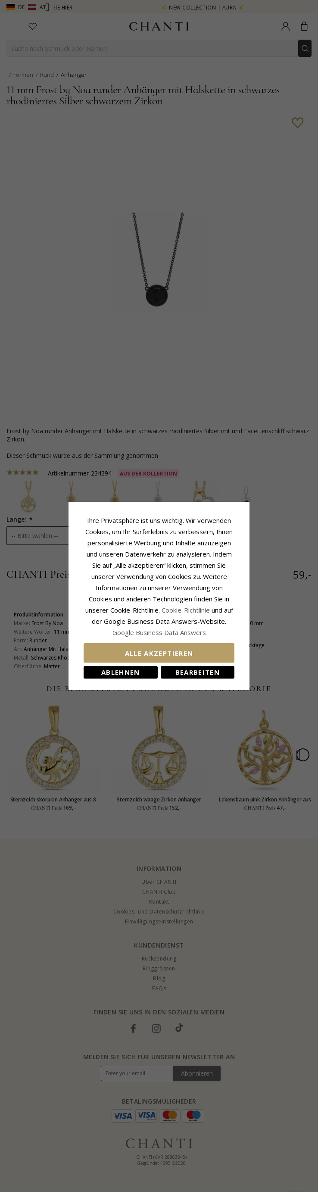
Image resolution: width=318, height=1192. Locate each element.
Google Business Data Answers (159, 632)
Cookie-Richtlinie (186, 610)
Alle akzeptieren (159, 653)
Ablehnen (120, 672)
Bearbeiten (197, 672)
